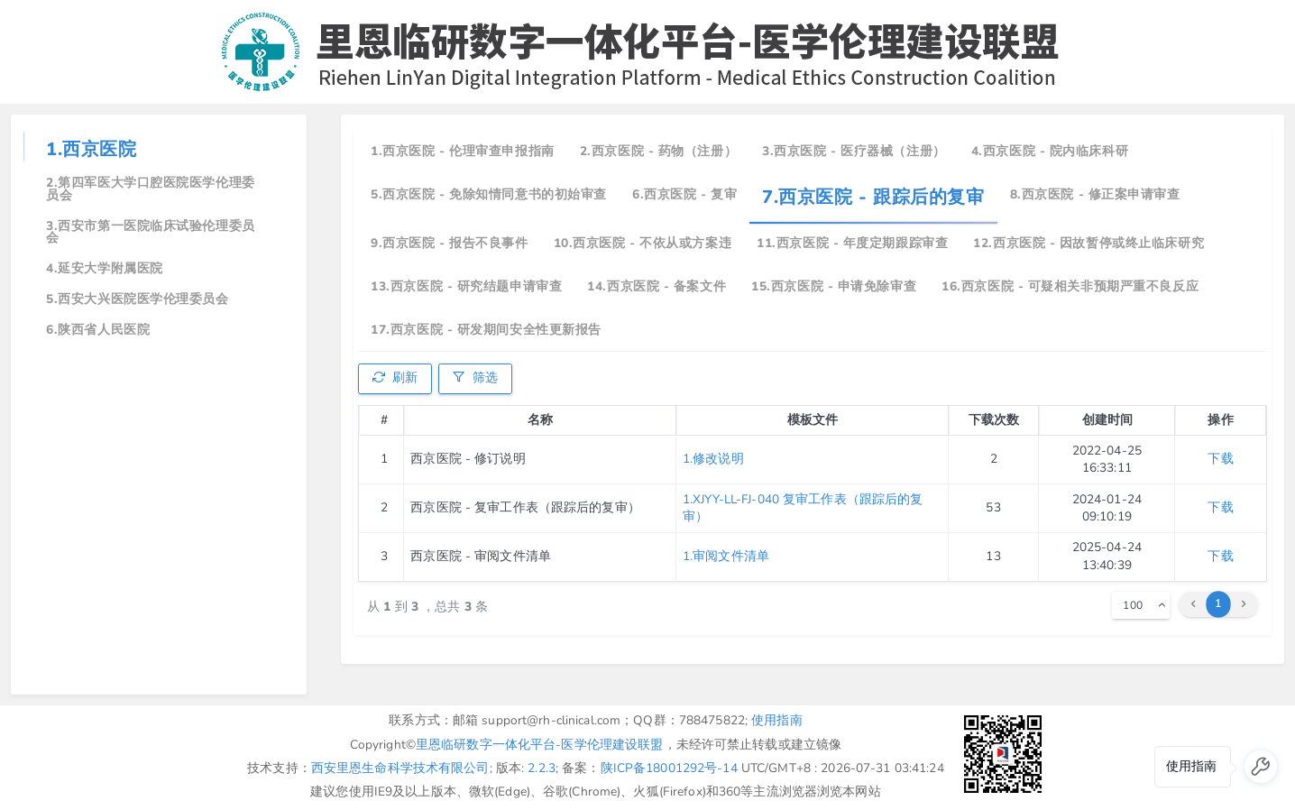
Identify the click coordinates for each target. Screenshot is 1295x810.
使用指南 (777, 720)
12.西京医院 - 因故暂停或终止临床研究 (1088, 243)
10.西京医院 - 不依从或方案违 (643, 243)
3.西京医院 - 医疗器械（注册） (854, 151)
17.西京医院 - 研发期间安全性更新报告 (486, 329)
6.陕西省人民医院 (98, 329)
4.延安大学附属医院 (104, 268)
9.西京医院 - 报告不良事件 (449, 243)
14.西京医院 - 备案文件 (656, 286)
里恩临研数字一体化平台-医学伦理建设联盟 (540, 744)
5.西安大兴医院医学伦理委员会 (137, 299)
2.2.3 (542, 768)
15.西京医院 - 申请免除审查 (833, 286)
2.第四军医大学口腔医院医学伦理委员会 (150, 189)
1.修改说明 (713, 458)
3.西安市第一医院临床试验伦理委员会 (150, 232)
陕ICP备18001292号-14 (669, 768)
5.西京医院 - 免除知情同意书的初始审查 (489, 194)
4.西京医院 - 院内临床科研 (1049, 151)
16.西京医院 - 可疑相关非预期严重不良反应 (1070, 286)
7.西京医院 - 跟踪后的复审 (873, 197)
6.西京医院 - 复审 (684, 194)
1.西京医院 (91, 149)
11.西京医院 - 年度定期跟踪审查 (852, 243)
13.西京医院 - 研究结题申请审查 (466, 286)
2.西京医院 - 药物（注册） (658, 151)
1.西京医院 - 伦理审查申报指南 (463, 151)
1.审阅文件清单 (726, 556)
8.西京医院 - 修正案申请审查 (1095, 194)
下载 (1220, 458)
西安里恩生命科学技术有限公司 (400, 768)
